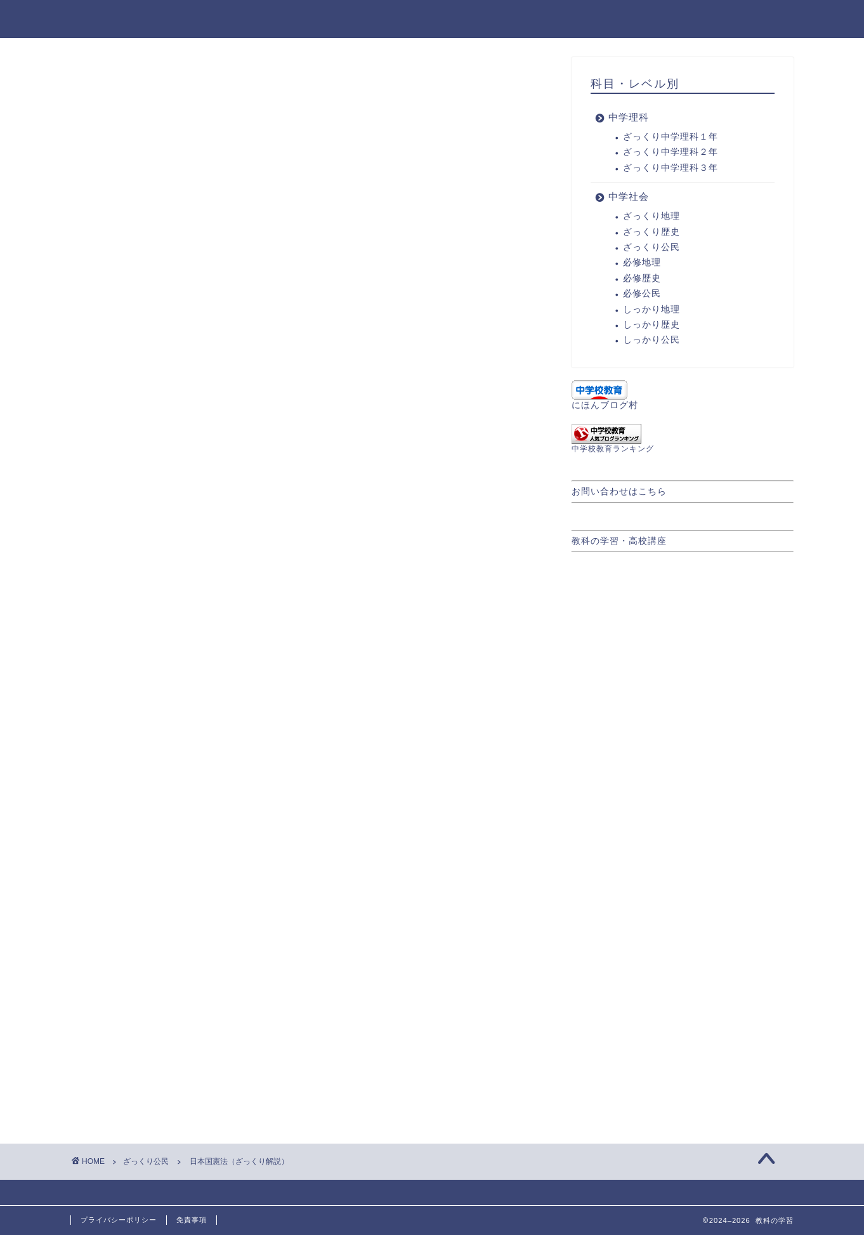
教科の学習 (104, 18)
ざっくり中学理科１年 (670, 137)
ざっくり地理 (651, 216)
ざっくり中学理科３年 (670, 168)
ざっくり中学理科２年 (670, 152)
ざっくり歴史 (651, 232)
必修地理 (642, 262)
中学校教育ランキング (613, 448)
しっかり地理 (651, 309)
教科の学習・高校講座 (619, 541)
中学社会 (763, 19)
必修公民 (642, 293)
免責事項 (191, 1220)
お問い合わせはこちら (619, 491)
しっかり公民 (651, 340)
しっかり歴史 (651, 324)
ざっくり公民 (117, 82)
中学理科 (691, 19)
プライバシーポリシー (119, 1220)
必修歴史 (642, 278)
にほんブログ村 (605, 405)
